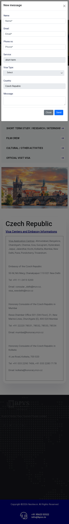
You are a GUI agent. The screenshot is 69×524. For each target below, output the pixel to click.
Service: (7, 54)
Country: (7, 80)
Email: (6, 28)
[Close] (64, 6)
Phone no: (8, 41)
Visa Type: (9, 67)
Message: (8, 93)
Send (58, 112)
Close (49, 112)
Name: (7, 15)
